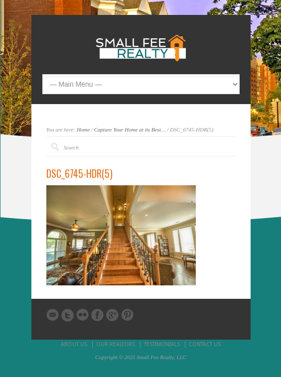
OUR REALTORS (115, 344)
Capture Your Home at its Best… (130, 129)
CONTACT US (205, 344)
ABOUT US (74, 344)
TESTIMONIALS (162, 344)
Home (83, 129)
